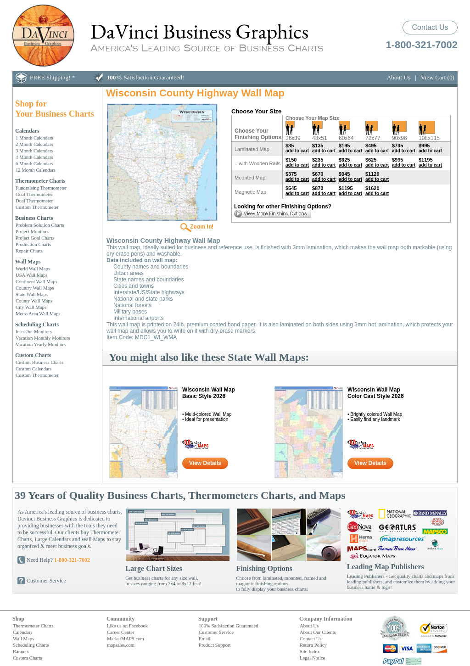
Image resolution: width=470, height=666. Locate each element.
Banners (21, 651)
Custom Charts (33, 355)
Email (204, 638)
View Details (205, 463)
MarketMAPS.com (125, 638)
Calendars (27, 131)
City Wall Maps (31, 307)
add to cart (297, 150)
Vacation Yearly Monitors (41, 344)
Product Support (215, 645)
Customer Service (46, 580)
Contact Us (430, 27)
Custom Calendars (33, 368)
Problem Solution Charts (40, 225)
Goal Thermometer (34, 194)
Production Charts (33, 244)
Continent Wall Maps (36, 281)
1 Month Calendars (34, 137)
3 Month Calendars (34, 150)
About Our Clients (318, 632)
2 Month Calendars (34, 144)
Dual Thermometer (34, 200)
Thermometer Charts (40, 181)
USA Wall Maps (31, 275)
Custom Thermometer (37, 207)
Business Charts (34, 218)
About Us (398, 77)
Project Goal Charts (35, 238)
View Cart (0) (437, 77)
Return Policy (313, 645)
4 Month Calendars (34, 157)
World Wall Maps (33, 268)
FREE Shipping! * (52, 77)
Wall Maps (28, 261)
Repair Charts (29, 250)
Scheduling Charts (37, 324)
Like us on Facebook (127, 625)
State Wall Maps (32, 294)
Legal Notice (312, 657)
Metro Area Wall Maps (38, 313)
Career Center (120, 632)
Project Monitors (32, 231)
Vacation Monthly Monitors (43, 338)
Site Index (310, 651)
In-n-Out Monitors (34, 331)
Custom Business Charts (39, 362)
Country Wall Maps (35, 288)
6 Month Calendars (34, 163)
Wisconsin (208, 392)
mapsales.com (120, 645)
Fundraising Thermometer (41, 187)
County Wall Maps (34, 300)
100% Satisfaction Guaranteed (228, 625)
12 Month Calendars (36, 170)
